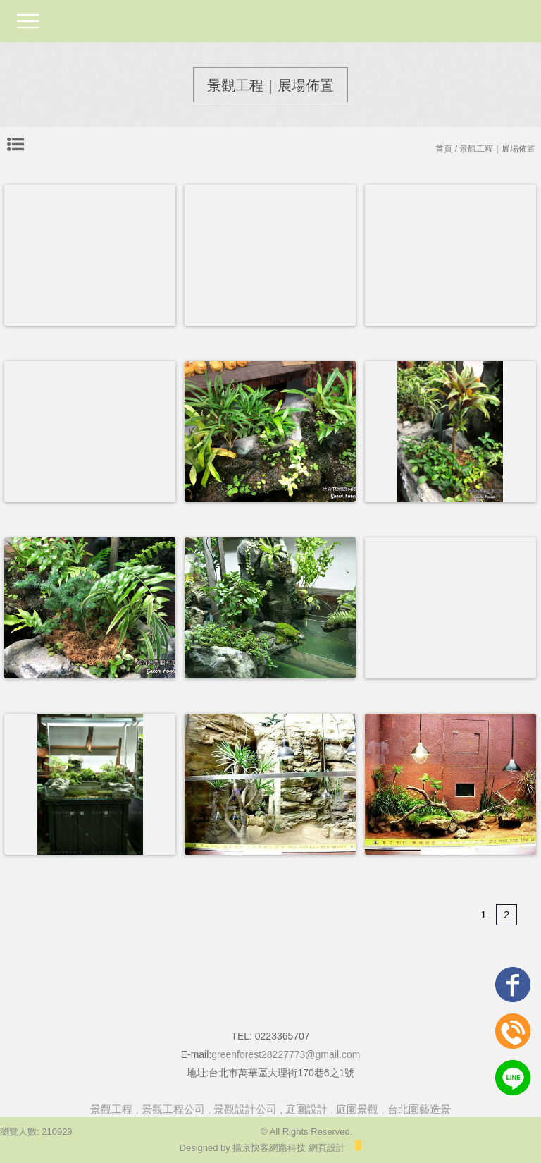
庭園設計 (306, 1109)
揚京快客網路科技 (269, 1148)
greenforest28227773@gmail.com (285, 1054)
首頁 (443, 149)
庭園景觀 (357, 1109)
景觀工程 (111, 1109)
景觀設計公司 (245, 1109)
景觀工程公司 (173, 1109)
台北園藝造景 (419, 1109)
